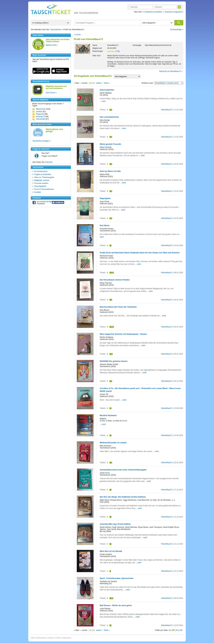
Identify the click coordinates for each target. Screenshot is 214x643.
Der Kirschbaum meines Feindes (115, 280)
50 (177, 630)
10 (169, 630)
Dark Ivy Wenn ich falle (110, 171)
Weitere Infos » (52, 45)
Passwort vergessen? (174, 12)
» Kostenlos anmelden (152, 12)
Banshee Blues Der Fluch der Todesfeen (118, 307)
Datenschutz (41, 638)
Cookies (50, 638)
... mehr (103, 101)
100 (180, 630)
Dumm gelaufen (107, 90)
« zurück (77, 35)
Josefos (39, 111)
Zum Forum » (51, 93)
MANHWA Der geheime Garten (114, 361)
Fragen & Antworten (42, 174)
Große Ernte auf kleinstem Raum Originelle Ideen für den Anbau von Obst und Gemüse (139, 253)
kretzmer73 (40, 117)
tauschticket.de (43, 201)
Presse (58, 638)
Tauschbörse (55, 29)
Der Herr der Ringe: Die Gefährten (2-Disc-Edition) (122, 497)
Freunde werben (41, 183)
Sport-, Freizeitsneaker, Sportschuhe (116, 578)
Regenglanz (105, 198)
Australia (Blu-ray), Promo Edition (115, 524)
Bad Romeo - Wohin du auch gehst (116, 605)
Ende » (107, 83)
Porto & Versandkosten (44, 189)
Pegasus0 (40, 114)
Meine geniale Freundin (110, 144)
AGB (32, 638)
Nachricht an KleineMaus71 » (170, 71)
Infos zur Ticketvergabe (44, 177)
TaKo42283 (40, 119)
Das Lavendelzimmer (109, 117)
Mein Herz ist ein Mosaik (111, 551)
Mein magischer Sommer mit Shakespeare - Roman (123, 334)
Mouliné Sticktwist (108, 415)
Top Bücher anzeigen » (41, 141)
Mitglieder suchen (41, 180)
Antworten (49, 162)
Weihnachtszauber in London (113, 442)
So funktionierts (41, 171)
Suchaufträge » (176, 29)
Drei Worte (105, 225)
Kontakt (37, 192)
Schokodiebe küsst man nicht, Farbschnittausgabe (123, 470)
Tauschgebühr (40, 186)
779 (117, 51)
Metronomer (41, 109)
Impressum (66, 638)
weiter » (99, 83)
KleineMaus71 (167, 110)
